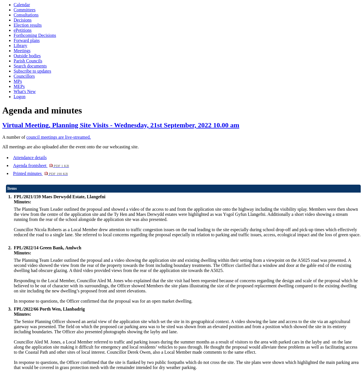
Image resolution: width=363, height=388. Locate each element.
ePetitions (22, 30)
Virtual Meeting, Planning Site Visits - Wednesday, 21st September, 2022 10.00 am (120, 125)
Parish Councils (28, 60)
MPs (18, 81)
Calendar (22, 4)
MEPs (19, 86)
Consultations (26, 14)
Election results (28, 25)
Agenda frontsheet (41, 165)
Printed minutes (40, 173)
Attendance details (30, 157)
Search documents (30, 66)
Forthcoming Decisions (35, 35)
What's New (25, 91)
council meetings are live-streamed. (58, 137)
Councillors (24, 76)
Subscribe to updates (32, 71)
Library (20, 45)
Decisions (22, 20)
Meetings (22, 50)
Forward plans (27, 40)
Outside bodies (27, 55)
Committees (24, 9)
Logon (20, 96)
